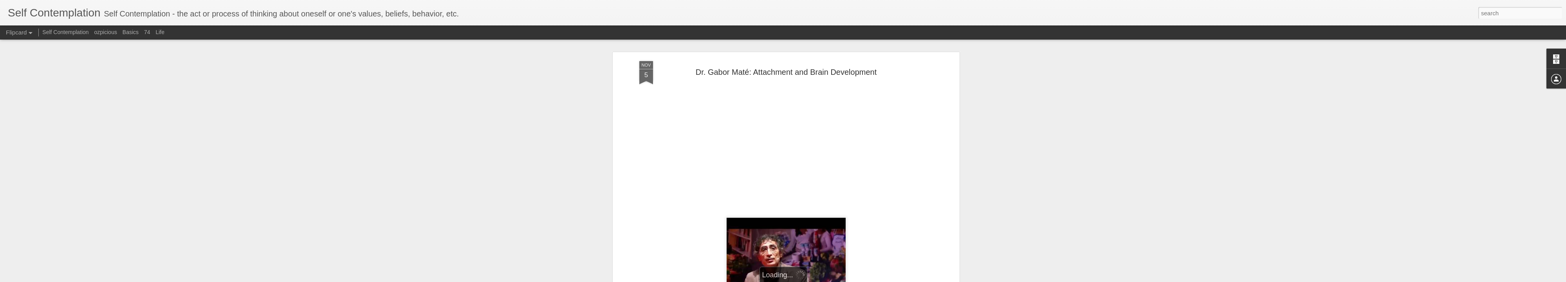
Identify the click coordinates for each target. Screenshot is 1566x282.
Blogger (843, 277)
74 (147, 32)
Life (159, 32)
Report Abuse (866, 277)
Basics (131, 32)
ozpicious (105, 32)
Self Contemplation (65, 32)
